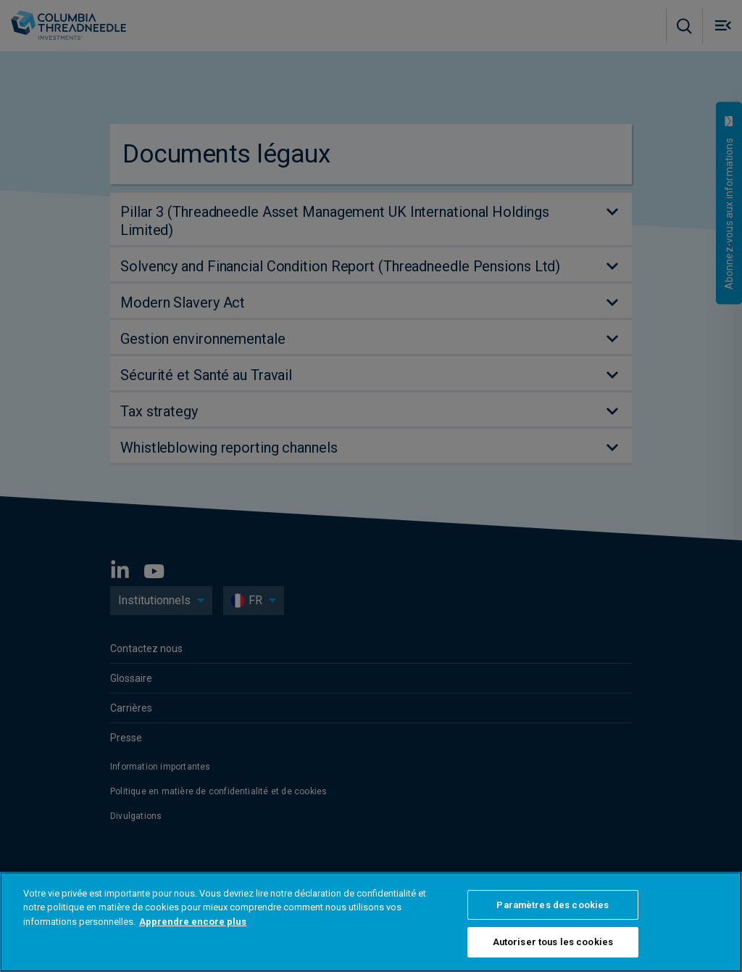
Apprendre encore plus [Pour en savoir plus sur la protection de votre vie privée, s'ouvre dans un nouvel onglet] (192, 921)
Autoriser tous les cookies (553, 941)
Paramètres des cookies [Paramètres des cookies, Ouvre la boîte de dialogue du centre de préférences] (552, 904)
